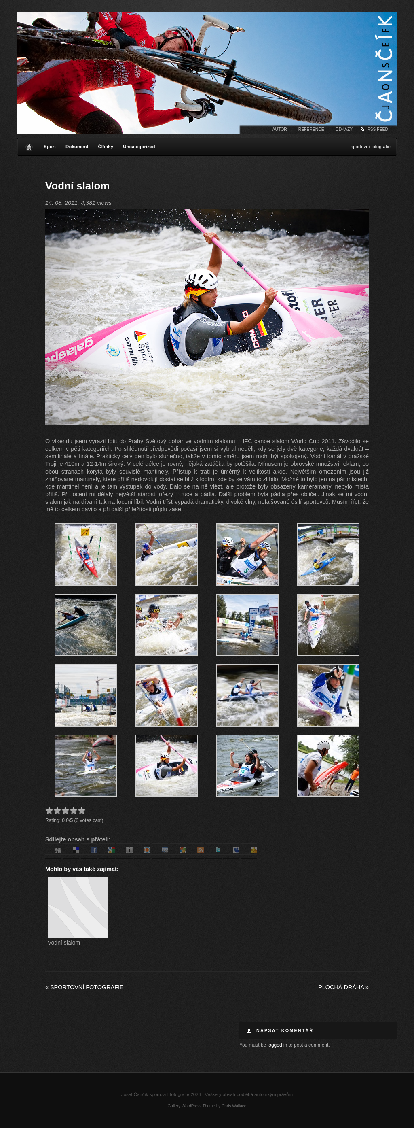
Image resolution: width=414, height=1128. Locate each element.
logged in (277, 1045)
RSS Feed (377, 129)
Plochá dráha (343, 987)
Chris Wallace (234, 1106)
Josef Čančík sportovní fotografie (207, 73)
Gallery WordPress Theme (191, 1106)
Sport (50, 146)
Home (29, 145)
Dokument (76, 146)
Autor (279, 129)
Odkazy (344, 129)
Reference (311, 129)
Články (105, 146)
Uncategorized (139, 146)
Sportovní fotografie (84, 987)
